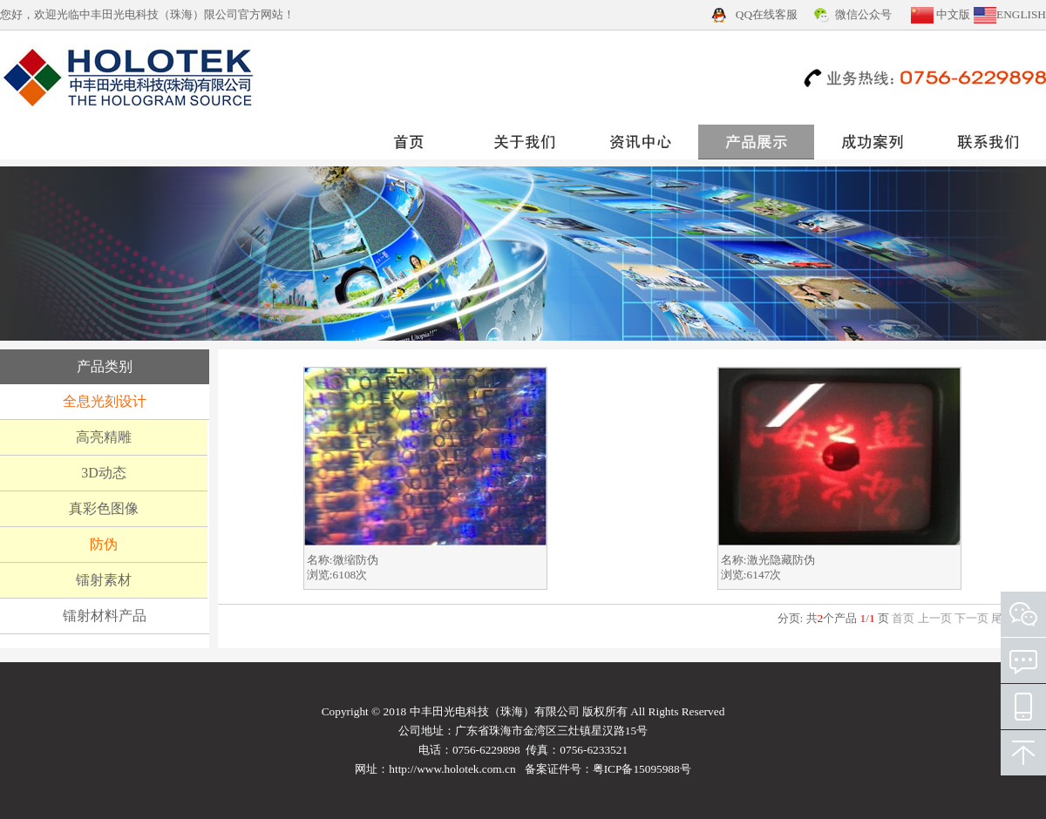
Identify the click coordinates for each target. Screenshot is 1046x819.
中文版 (953, 14)
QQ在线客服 (767, 14)
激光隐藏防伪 (781, 559)
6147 (759, 574)
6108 (345, 574)
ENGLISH (1021, 14)
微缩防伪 (355, 559)
